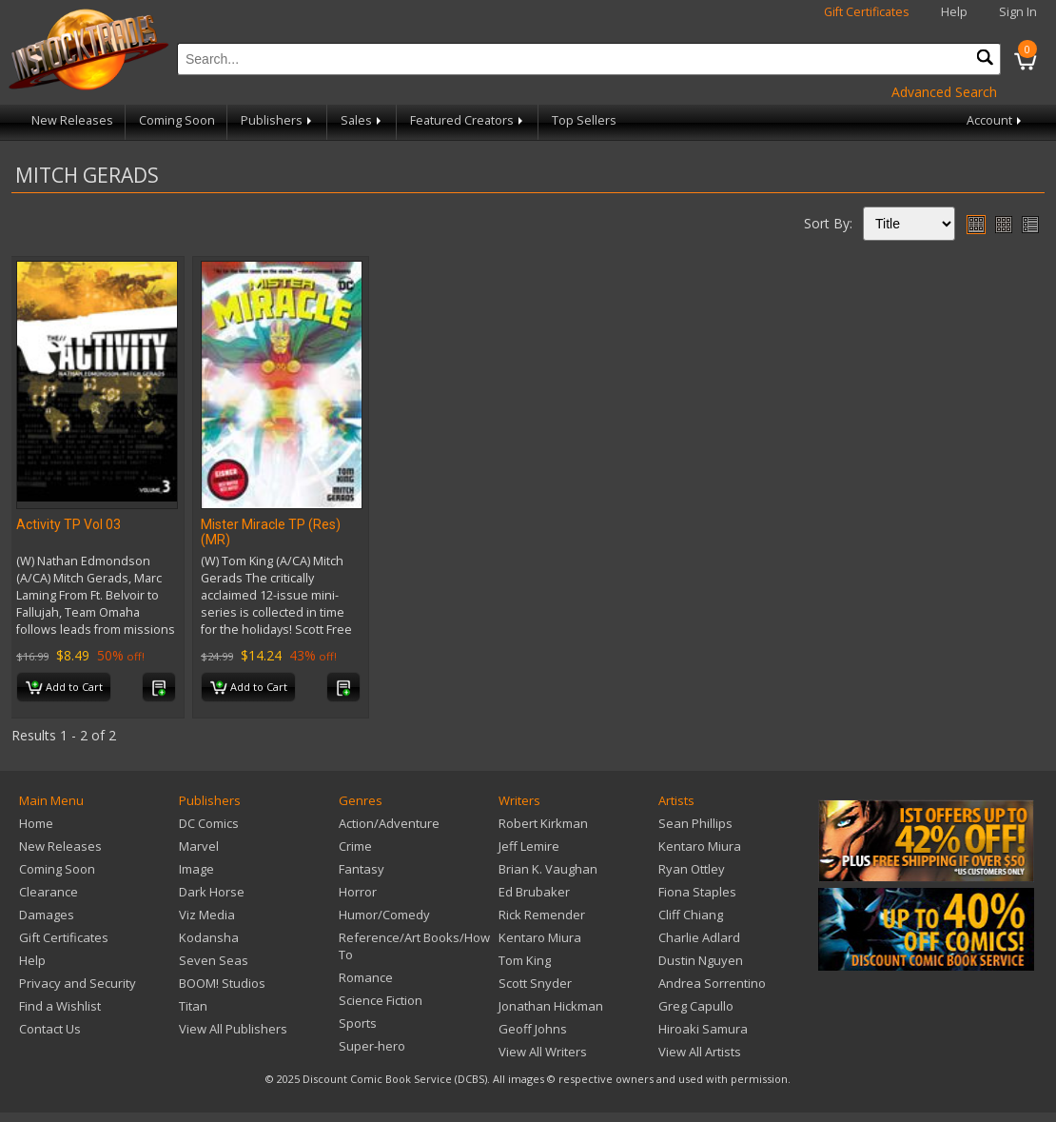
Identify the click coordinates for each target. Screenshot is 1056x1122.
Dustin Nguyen (700, 960)
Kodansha (209, 937)
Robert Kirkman (543, 823)
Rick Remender (542, 914)
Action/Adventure (389, 823)
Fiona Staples (697, 891)
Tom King (525, 960)
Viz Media (207, 914)
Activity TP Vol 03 (68, 524)
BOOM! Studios (222, 983)
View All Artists (699, 1051)
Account (996, 120)
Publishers (278, 120)
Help (954, 12)
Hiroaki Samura (703, 1028)
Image (196, 868)
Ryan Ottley (691, 868)
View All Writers (543, 1051)
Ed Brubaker (534, 891)
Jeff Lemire (529, 846)
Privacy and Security (77, 983)
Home (36, 823)
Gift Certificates (866, 12)
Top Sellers (584, 120)
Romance (366, 977)
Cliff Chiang (690, 914)
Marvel (199, 846)
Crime (355, 846)
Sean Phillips (695, 823)
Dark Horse (211, 891)
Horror (358, 891)
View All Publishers (233, 1028)
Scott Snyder (535, 983)
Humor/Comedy (384, 914)
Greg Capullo (695, 1005)
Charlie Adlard (699, 937)
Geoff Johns (533, 1028)
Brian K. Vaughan (548, 868)
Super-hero (372, 1045)
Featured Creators (468, 120)
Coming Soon (177, 120)
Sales (362, 120)
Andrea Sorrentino (712, 983)
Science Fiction (380, 1000)
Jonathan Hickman (551, 1005)
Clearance (48, 891)
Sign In (1018, 12)
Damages (46, 914)
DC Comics (209, 823)
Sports (358, 1023)
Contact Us (50, 1028)
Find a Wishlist (60, 1005)
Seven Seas (213, 960)
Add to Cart (64, 688)
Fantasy (361, 868)
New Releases (72, 120)
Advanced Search (944, 92)
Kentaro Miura (540, 937)
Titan (193, 1005)
